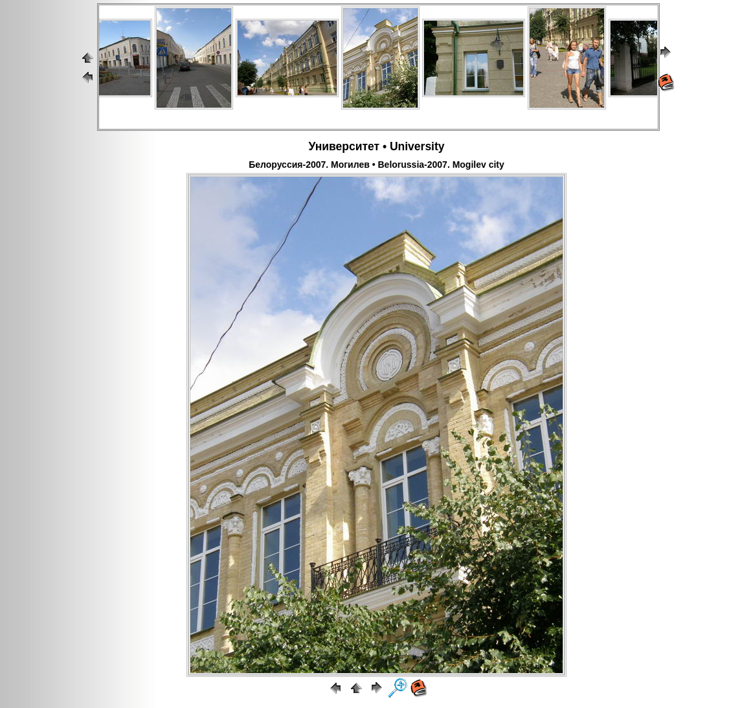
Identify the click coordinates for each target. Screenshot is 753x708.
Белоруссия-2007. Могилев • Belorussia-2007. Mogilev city (376, 164)
